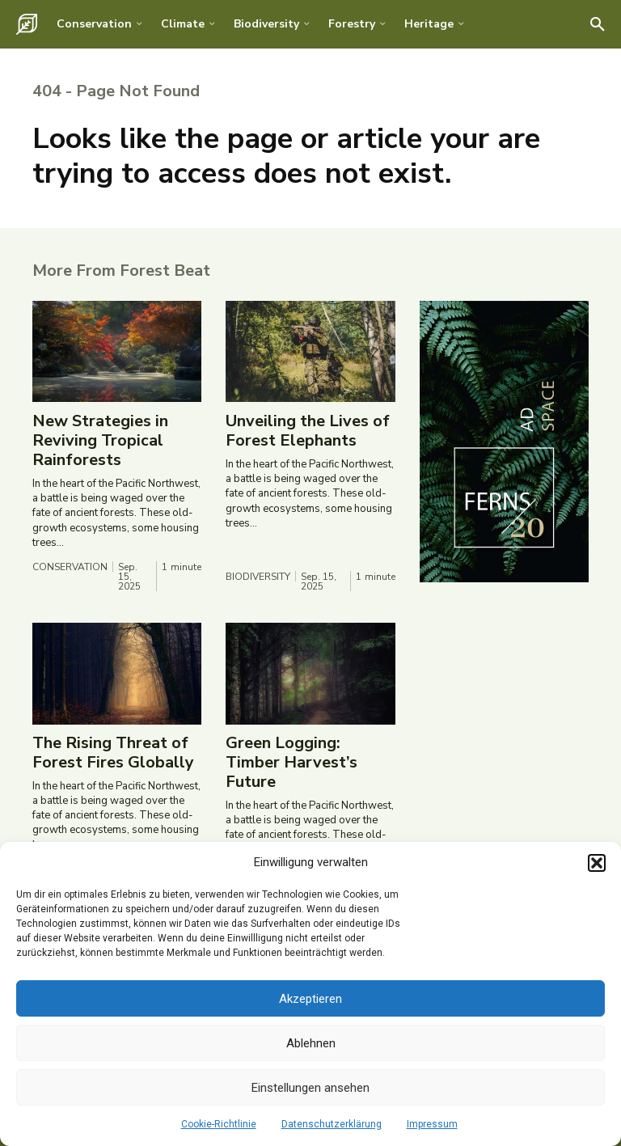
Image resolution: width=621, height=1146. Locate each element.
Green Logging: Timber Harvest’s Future (291, 763)
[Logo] (26, 24)
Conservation (70, 568)
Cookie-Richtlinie (218, 1124)
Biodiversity (258, 577)
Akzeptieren (310, 999)
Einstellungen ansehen (310, 1087)
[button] (597, 863)
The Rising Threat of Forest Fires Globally (113, 753)
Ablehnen (311, 1043)
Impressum (432, 1124)
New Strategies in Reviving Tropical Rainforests (100, 441)
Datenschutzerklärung (331, 1124)
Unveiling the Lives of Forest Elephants (308, 431)
